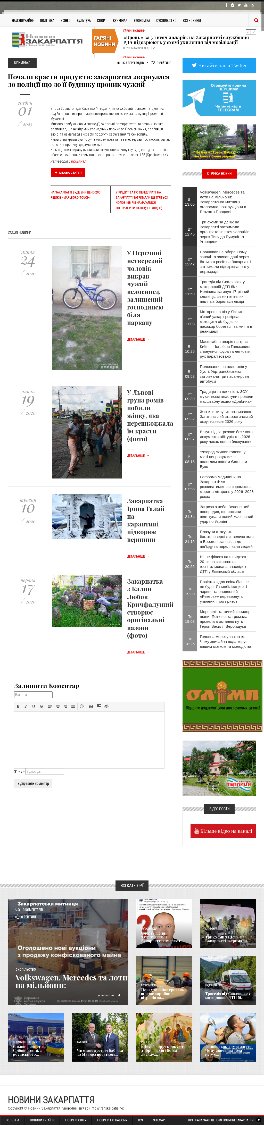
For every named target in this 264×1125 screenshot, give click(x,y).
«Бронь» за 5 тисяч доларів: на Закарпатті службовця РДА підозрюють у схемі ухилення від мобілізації (186, 40)
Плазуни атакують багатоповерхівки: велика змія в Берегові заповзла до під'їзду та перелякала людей (226, 539)
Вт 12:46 (190, 231)
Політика (47, 20)
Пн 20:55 (190, 564)
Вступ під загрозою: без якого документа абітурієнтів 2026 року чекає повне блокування (226, 437)
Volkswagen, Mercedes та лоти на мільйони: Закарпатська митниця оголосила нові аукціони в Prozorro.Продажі (223, 202)
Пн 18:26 (190, 641)
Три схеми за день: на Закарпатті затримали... (227, 939)
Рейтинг (161, 63)
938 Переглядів (130, 63)
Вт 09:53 (190, 374)
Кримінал (120, 20)
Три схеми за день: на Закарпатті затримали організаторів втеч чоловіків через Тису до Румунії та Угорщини (224, 232)
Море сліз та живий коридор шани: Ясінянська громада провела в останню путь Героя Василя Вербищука (225, 618)
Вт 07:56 (190, 486)
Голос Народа (149, 928)
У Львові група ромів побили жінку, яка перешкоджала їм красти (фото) (150, 415)
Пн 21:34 (190, 514)
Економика (148, 985)
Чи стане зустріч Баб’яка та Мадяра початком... (100, 1052)
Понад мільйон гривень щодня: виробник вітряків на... (162, 993)
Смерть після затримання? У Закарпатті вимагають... (163, 937)
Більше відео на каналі (225, 831)
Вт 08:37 (190, 436)
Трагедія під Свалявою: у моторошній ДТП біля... (228, 995)
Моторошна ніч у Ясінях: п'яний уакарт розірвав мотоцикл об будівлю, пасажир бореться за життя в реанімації (226, 321)
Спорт (102, 20)
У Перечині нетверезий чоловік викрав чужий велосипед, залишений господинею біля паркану (145, 287)
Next (253, 32)
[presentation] (18, 706)
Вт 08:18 (190, 459)
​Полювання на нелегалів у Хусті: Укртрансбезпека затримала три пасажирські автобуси (224, 373)
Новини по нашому (25, 1042)
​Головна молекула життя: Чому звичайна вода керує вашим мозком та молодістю (225, 641)
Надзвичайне (23, 20)
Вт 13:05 (190, 201)
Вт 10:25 (190, 349)
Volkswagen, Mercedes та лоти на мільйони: (71, 981)
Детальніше (138, 339)
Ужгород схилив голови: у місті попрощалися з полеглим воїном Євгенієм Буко (223, 459)
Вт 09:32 (190, 416)
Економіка (142, 20)
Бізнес (66, 20)
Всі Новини (192, 20)
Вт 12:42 (190, 261)
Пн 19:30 (190, 591)
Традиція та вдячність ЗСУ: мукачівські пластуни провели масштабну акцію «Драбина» (226, 396)
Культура (84, 20)
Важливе (82, 1042)
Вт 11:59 (190, 291)
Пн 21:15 (190, 539)
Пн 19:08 (190, 619)
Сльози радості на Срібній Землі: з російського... (29, 1050)
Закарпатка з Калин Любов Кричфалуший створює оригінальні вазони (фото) (150, 608)
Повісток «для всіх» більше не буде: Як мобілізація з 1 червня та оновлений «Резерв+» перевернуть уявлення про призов (224, 591)
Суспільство (166, 20)
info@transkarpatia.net (107, 1108)
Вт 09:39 (190, 396)
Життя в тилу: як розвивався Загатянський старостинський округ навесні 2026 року (226, 416)
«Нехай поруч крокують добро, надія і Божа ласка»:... (163, 1050)
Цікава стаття (68, 172)
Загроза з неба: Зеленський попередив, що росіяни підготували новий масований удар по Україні (226, 514)
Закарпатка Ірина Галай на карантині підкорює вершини (145, 520)
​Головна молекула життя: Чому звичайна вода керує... (228, 1050)
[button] (18, 706)
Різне (208, 1042)
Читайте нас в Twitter (222, 65)
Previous (248, 32)
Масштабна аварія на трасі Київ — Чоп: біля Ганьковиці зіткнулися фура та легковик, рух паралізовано (225, 348)
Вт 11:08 (190, 321)
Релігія (145, 1042)
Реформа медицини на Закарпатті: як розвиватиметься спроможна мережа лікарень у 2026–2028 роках (227, 487)
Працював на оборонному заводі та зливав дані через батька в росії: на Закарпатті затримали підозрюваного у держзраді (225, 262)
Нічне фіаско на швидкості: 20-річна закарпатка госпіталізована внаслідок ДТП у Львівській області (224, 564)
